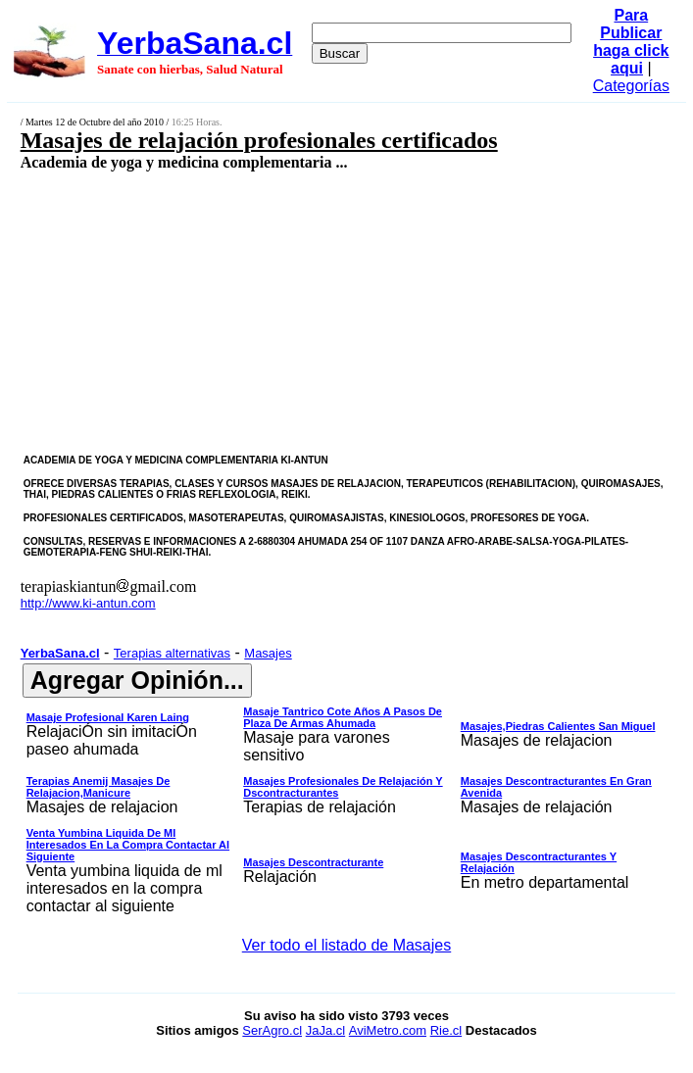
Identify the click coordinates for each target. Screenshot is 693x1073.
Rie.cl (446, 1030)
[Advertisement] (296, 311)
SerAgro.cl (272, 1030)
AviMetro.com (387, 1030)
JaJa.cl (325, 1030)
